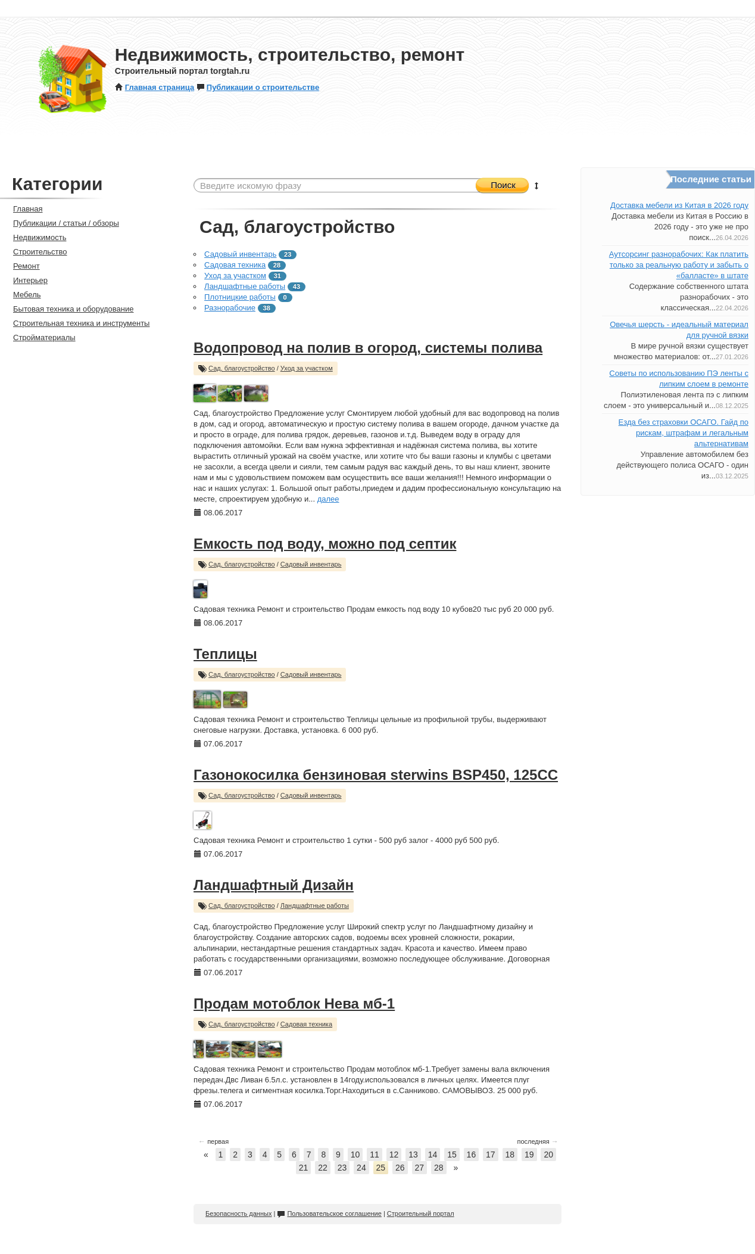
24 (361, 1167)
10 (355, 1154)
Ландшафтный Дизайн (274, 885)
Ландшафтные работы (244, 286)
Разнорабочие (229, 307)
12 (394, 1154)
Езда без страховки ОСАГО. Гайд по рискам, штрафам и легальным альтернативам (683, 433)
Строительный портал (420, 1213)
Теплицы (225, 654)
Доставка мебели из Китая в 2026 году (679, 205)
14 (433, 1154)
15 (452, 1154)
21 (303, 1167)
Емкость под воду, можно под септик (325, 544)
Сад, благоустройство (241, 368)
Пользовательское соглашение (329, 1213)
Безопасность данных (238, 1213)
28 (439, 1167)
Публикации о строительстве (257, 87)
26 (400, 1167)
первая (213, 1141)
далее (328, 498)
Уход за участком (235, 275)
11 (374, 1154)
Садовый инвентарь (240, 254)
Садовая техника (235, 264)
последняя (538, 1141)
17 (490, 1154)
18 (510, 1154)
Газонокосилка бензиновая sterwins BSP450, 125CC (376, 775)
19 (529, 1154)
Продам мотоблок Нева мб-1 (294, 1003)
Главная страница (154, 87)
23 (342, 1167)
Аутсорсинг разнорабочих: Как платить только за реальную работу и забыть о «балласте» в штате (678, 265)
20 (548, 1154)
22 (322, 1167)
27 (420, 1167)
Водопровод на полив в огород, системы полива (368, 348)
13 (413, 1154)
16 (471, 1154)
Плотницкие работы (240, 297)
